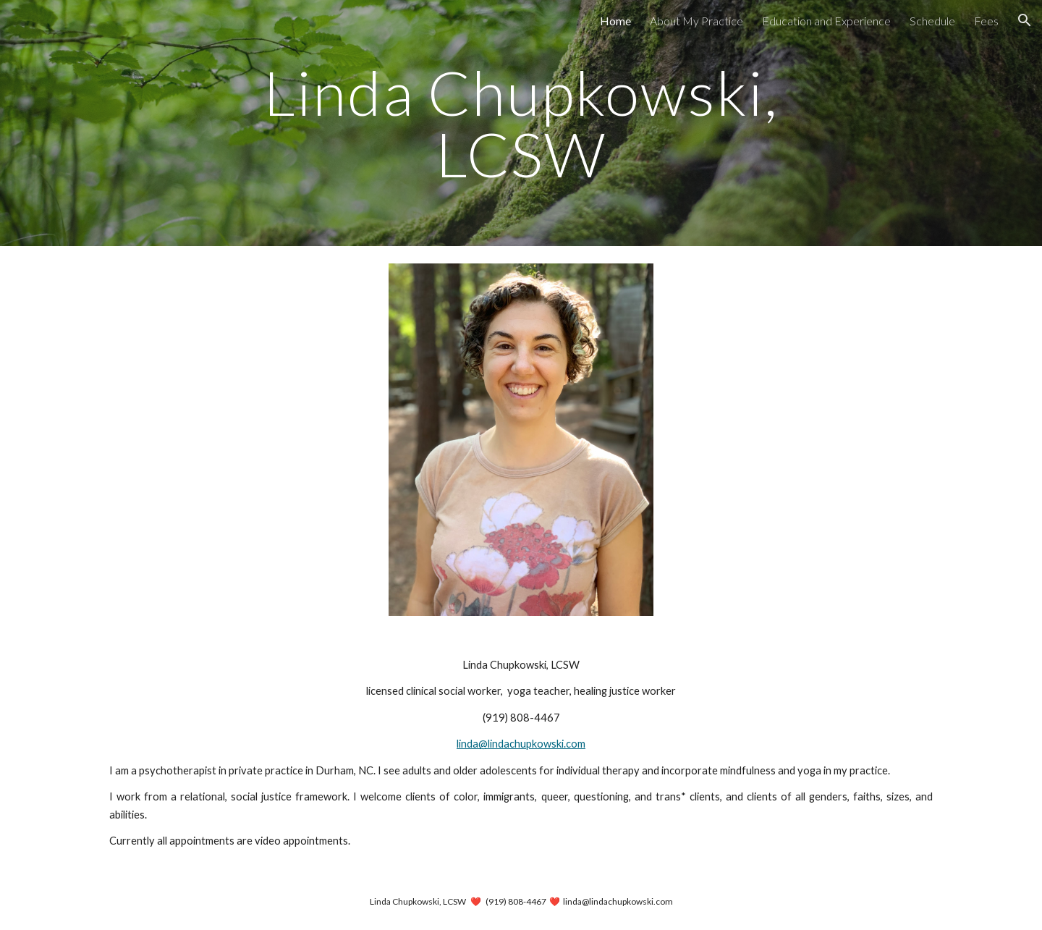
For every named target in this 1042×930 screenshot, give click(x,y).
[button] (1024, 20)
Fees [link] (986, 21)
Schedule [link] (932, 21)
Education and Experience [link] (826, 21)
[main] (521, 123)
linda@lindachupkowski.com (521, 743)
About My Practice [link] (696, 21)
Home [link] (615, 21)
